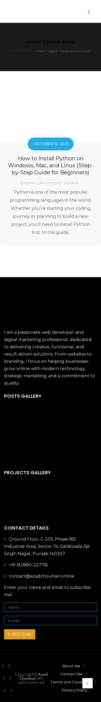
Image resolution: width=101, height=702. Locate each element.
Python (30, 183)
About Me (71, 666)
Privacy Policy (74, 690)
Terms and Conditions (71, 682)
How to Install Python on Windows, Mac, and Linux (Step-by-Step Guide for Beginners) (50, 165)
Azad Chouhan (33, 676)
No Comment (50, 183)
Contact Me (71, 674)
